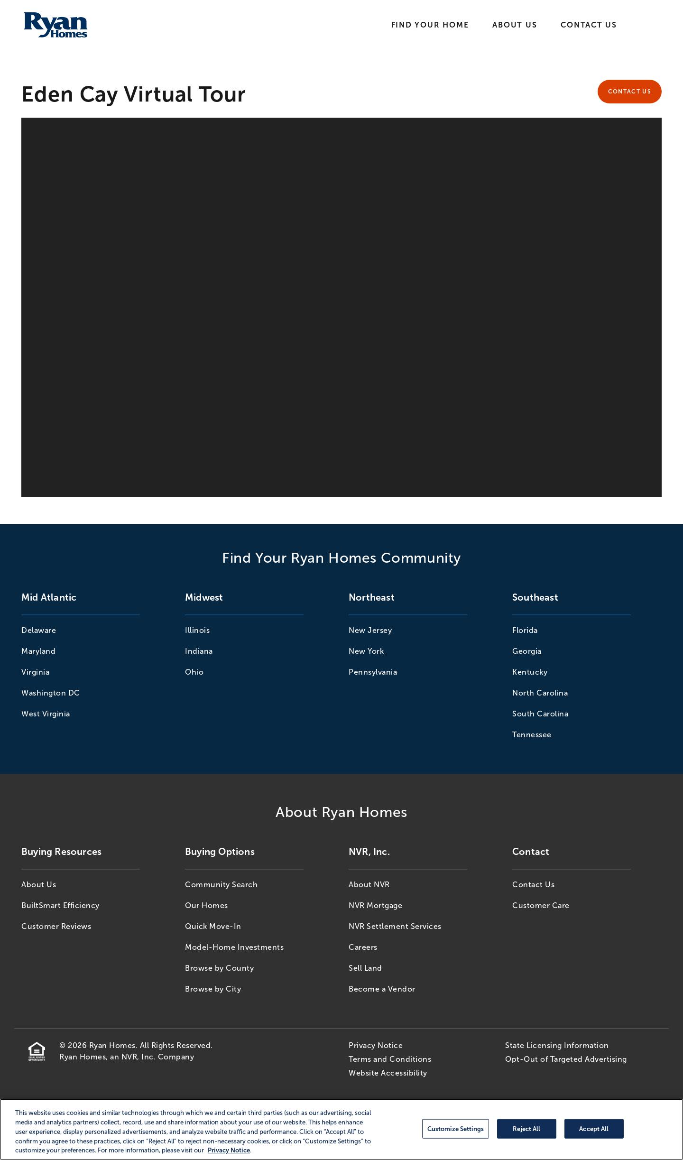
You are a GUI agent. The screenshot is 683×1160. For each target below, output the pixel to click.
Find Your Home (430, 25)
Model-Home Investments (234, 947)
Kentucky (529, 672)
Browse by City (213, 989)
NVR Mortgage (375, 905)
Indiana (199, 651)
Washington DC (50, 693)
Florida (525, 630)
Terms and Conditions (390, 1059)
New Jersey (370, 630)
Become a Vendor (382, 989)
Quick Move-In (213, 926)
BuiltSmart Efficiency (60, 905)
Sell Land (365, 968)
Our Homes (206, 905)
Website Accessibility (388, 1073)
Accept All (594, 1128)
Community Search (221, 885)
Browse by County (219, 968)
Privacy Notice (376, 1045)
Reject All (526, 1128)
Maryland (38, 651)
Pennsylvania (373, 672)
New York (366, 651)
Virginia (35, 672)
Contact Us (589, 25)
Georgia (527, 651)
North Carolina (540, 693)
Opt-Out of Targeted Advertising (566, 1059)
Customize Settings (455, 1128)
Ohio (194, 672)
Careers (363, 947)
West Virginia (45, 714)
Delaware (38, 630)
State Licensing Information (557, 1045)
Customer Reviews (56, 926)
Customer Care (541, 905)
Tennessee (532, 735)
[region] (341, 1129)
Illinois (197, 630)
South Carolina (540, 714)
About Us (514, 25)
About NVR (369, 885)
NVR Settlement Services (395, 926)
